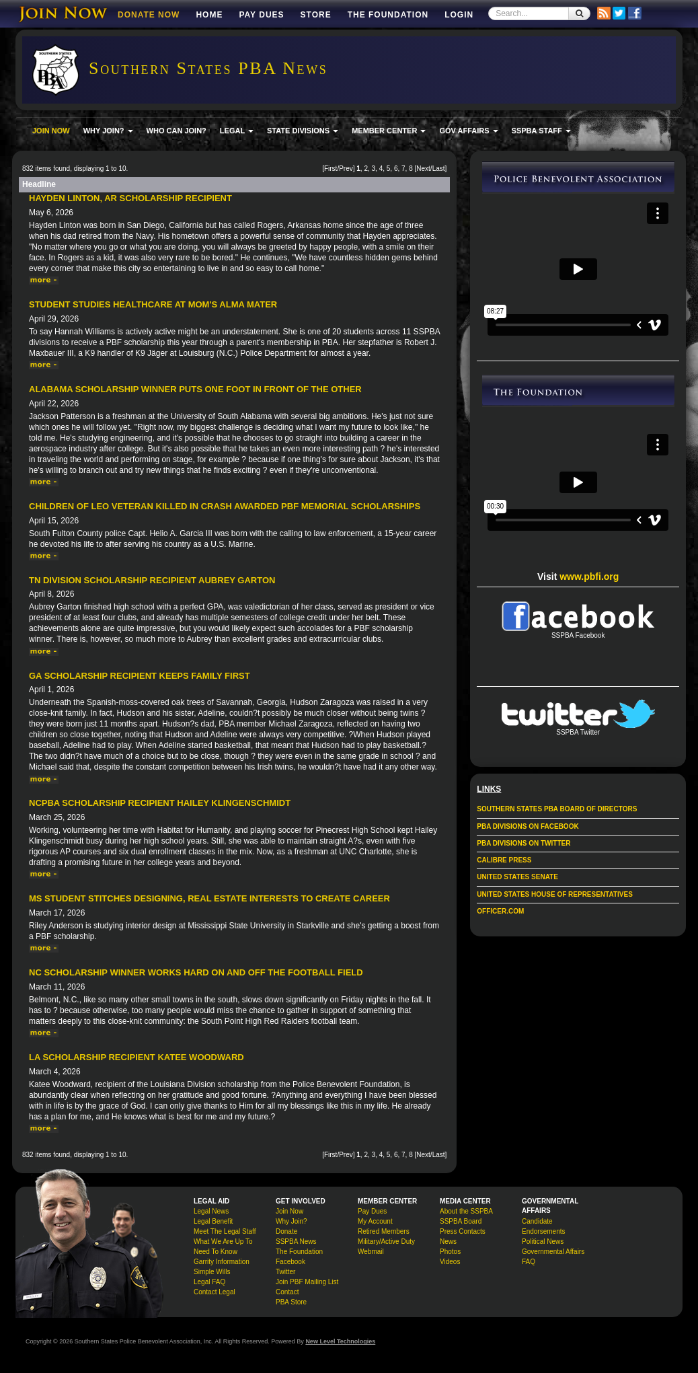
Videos (450, 1261)
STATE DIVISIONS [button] (302, 130)
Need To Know (215, 1251)
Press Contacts (463, 1231)
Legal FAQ (209, 1282)
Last (438, 168)
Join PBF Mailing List (307, 1282)
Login (458, 15)
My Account (375, 1221)
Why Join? (291, 1221)
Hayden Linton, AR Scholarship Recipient (130, 198)
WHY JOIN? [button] (108, 130)
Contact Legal (214, 1292)
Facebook (290, 1261)
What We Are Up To (223, 1241)
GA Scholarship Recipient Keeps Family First (139, 676)
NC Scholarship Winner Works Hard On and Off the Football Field (196, 972)
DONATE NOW (149, 15)
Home (209, 15)
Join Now (289, 1211)
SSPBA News (296, 1241)
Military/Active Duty (386, 1241)
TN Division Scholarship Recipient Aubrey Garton (152, 580)
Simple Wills (212, 1271)
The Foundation (388, 15)
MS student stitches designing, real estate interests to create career (209, 898)
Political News (543, 1241)
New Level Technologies (340, 1341)
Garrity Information (221, 1261)
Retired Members (384, 1231)
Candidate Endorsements (543, 1226)
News (448, 1241)
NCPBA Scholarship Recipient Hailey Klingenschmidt (159, 803)
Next (423, 168)
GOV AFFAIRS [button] (468, 130)
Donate (286, 1231)
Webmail (371, 1251)
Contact (287, 1292)
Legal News (211, 1211)
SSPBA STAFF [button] (541, 130)
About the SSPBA (466, 1211)
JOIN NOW (51, 130)
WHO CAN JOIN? (176, 130)
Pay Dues (261, 15)
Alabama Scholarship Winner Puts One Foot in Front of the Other (195, 389)
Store (316, 15)
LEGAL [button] (237, 130)
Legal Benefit (213, 1221)
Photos (450, 1251)
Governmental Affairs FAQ (553, 1256)
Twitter (285, 1271)
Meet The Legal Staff (225, 1231)
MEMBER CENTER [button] (389, 130)
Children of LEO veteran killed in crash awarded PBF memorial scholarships (224, 506)
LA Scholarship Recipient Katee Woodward (136, 1057)
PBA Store (291, 1302)
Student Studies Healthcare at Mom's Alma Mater (153, 304)
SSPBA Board (460, 1221)
